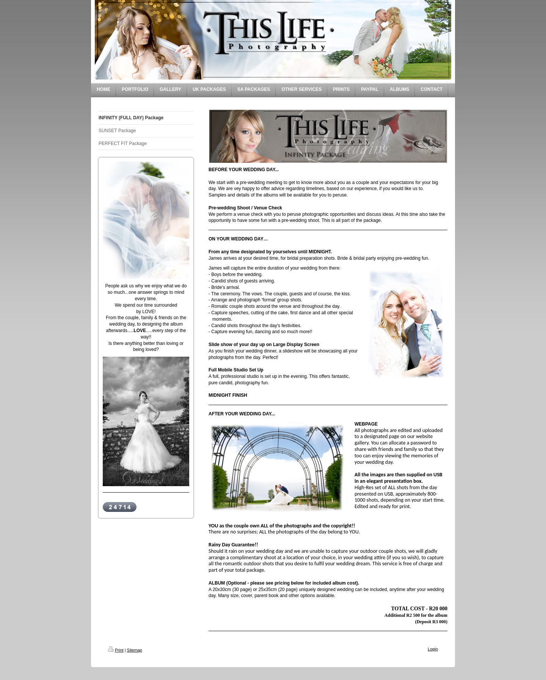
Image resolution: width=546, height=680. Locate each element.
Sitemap (134, 650)
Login (433, 649)
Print (116, 650)
